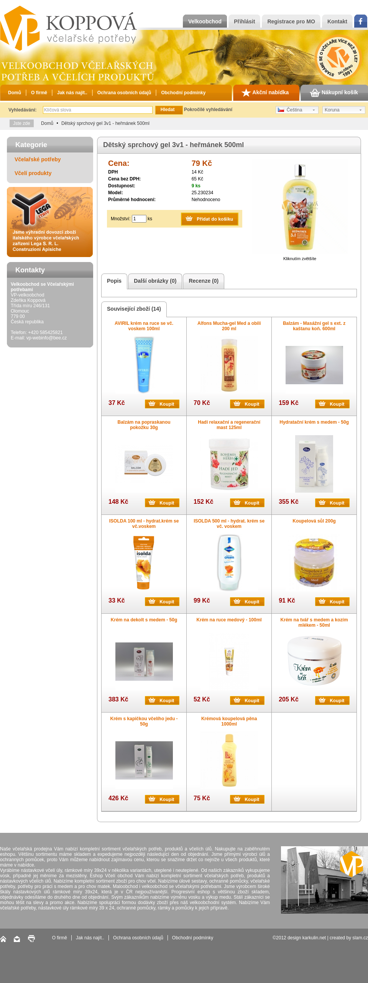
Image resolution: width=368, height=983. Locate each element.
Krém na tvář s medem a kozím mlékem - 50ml (314, 622)
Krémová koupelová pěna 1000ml (229, 721)
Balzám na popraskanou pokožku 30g (144, 424)
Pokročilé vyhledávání (208, 109)
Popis (113, 281)
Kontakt (337, 21)
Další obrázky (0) (153, 281)
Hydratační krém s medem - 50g (314, 422)
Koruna (332, 110)
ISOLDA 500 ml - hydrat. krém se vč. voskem (229, 523)
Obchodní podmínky (183, 92)
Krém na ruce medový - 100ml (229, 620)
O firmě (39, 92)
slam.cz (360, 937)
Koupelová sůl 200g (314, 521)
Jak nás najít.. (72, 92)
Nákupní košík (334, 92)
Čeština (290, 110)
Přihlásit (244, 21)
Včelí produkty (33, 173)
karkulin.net (314, 937)
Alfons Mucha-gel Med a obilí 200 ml (229, 326)
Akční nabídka (265, 92)
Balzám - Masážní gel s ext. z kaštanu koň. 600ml (314, 326)
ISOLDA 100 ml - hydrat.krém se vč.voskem (144, 523)
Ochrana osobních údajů (124, 92)
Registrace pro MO (291, 21)
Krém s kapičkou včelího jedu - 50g (144, 721)
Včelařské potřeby (38, 159)
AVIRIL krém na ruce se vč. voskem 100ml (144, 326)
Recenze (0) (202, 281)
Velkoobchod (205, 21)
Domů (14, 92)
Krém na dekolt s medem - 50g (144, 620)
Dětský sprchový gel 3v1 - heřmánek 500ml (105, 123)
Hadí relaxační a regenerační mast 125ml (229, 424)
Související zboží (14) (133, 309)
